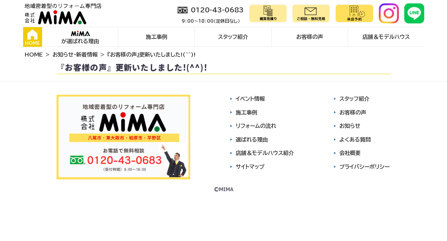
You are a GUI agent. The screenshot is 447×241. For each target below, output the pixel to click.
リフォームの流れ (256, 126)
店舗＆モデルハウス (386, 36)
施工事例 (156, 36)
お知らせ (349, 126)
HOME (32, 37)
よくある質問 (355, 139)
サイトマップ (250, 166)
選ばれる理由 (252, 139)
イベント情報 (250, 98)
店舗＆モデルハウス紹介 (265, 153)
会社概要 (350, 153)
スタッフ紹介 (233, 36)
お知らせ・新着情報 (75, 54)
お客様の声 (309, 36)
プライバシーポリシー (364, 166)
